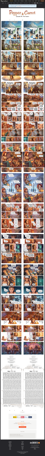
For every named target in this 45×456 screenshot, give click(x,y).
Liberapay (22, 446)
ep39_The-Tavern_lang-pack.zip (24, 423)
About (10, 448)
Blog (39, 0)
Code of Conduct (22, 453)
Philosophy (10, 444)
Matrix (35, 448)
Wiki (22, 442)
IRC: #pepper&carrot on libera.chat (35, 447)
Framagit (22, 441)
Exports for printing (22, 424)
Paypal (22, 448)
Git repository (22, 425)
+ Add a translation (18, 6)
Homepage (10, 441)
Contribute (10, 446)
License (10, 449)
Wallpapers (22, 444)
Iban (22, 449)
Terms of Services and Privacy (22, 452)
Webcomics (10, 442)
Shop (36, 0)
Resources (10, 445)
